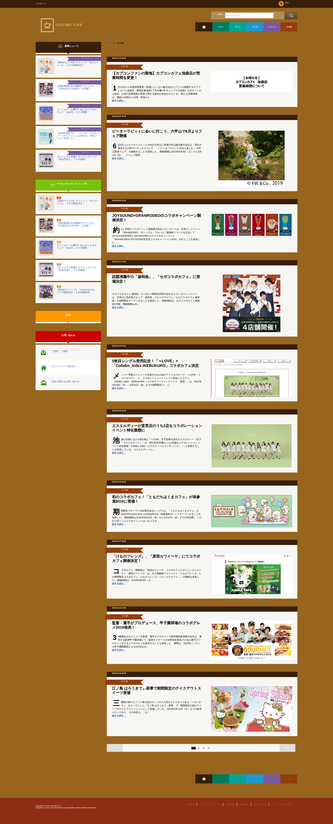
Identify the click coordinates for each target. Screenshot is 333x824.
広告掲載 (230, 804)
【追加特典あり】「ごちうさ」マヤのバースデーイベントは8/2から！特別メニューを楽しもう (77, 135)
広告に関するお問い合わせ (65, 381)
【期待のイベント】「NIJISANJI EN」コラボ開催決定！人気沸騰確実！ (77, 291)
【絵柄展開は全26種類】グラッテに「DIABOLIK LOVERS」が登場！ (76, 87)
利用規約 (190, 804)
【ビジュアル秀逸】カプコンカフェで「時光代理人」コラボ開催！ (77, 158)
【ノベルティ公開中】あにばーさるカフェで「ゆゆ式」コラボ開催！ (77, 110)
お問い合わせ (260, 804)
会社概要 (244, 804)
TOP (109, 43)
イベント (272, 27)
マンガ (255, 27)
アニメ (221, 27)
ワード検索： (218, 14)
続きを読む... (119, 100)
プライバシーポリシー (209, 804)
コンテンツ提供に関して (283, 804)
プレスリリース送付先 (63, 366)
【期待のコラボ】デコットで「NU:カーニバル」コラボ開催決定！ (77, 63)
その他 (289, 27)
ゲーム (238, 27)
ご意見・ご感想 (59, 351)
